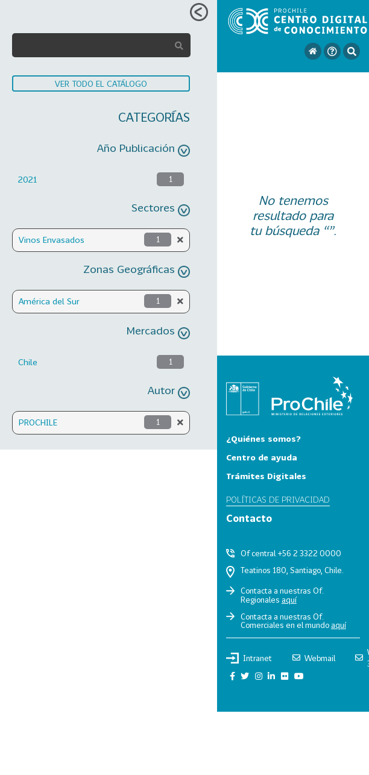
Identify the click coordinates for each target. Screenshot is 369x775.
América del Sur (49, 301)
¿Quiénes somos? (263, 438)
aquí (289, 599)
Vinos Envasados (51, 239)
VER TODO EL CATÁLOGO (101, 83)
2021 (27, 179)
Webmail (313, 658)
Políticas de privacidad (278, 499)
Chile (27, 362)
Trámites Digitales (266, 476)
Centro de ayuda (261, 457)
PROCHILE (38, 422)
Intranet (249, 658)
